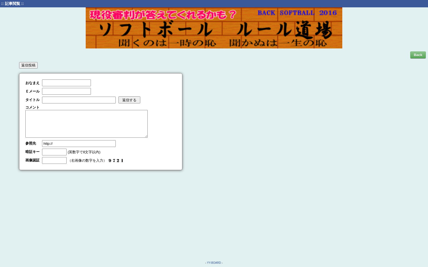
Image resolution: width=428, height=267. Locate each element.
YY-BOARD (214, 262)
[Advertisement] (214, 213)
